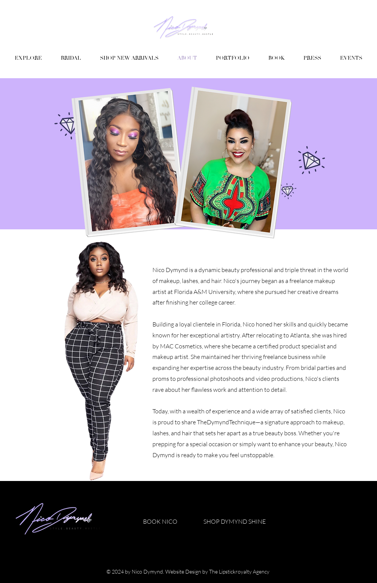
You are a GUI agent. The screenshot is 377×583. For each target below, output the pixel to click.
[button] (232, 58)
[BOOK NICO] (160, 521)
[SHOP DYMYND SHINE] (234, 521)
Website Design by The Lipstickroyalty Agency (218, 571)
